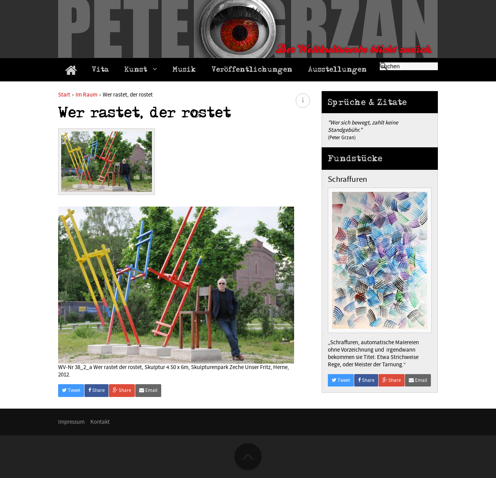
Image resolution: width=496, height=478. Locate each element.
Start (64, 94)
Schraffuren (347, 179)
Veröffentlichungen (252, 70)
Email (148, 390)
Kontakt (100, 422)
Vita (100, 70)
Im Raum (86, 94)
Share (96, 390)
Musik (184, 70)
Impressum (71, 422)
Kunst (140, 70)
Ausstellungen (337, 70)
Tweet (71, 390)
